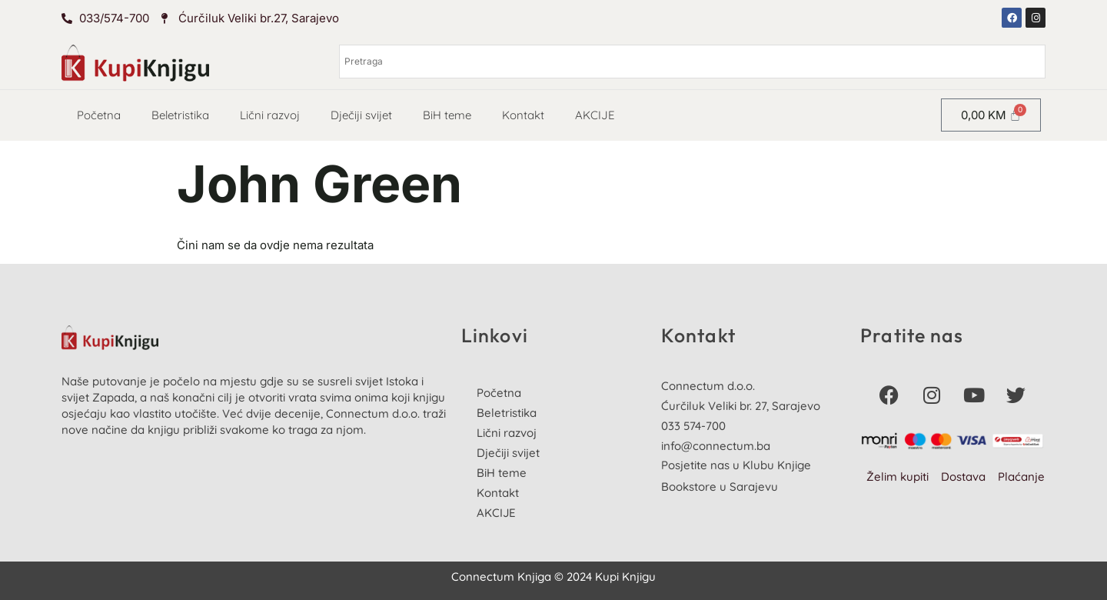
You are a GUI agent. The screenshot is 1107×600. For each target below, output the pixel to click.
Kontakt (523, 115)
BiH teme (447, 115)
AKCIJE (595, 115)
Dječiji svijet (361, 115)
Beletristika (180, 115)
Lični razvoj (270, 115)
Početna (99, 115)
